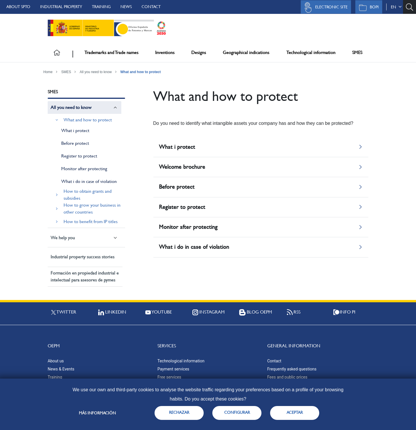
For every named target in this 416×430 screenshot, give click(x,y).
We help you (63, 237)
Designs (198, 52)
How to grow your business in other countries (92, 208)
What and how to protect (140, 72)
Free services (169, 377)
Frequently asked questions (291, 369)
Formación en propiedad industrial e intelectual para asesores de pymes (85, 276)
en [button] (396, 7)
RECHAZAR (179, 412)
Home (48, 72)
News (126, 6)
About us (56, 361)
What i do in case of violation (89, 181)
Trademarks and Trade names (111, 52)
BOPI (367, 7)
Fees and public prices (287, 377)
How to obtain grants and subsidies (88, 194)
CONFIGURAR (237, 412)
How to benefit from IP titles (91, 221)
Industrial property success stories (82, 257)
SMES (357, 52)
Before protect (75, 143)
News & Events (61, 369)
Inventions (164, 52)
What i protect (75, 130)
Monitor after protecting (84, 168)
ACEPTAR (295, 412)
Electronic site (324, 7)
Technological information (310, 52)
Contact (151, 6)
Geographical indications (246, 52)
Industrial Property (61, 6)
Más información (97, 413)
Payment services (173, 369)
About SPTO (18, 6)
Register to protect (79, 156)
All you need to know (96, 72)
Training (101, 6)
